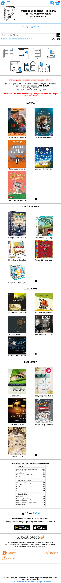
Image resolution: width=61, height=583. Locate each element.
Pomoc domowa (20, 489)
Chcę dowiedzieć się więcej (19, 582)
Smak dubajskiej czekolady (23, 499)
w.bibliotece (12, 544)
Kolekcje (28, 39)
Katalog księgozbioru (30, 27)
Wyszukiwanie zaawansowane (12, 39)
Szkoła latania (20, 473)
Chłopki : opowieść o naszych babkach (26, 483)
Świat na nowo (20, 491)
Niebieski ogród (20, 504)
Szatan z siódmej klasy (22, 500)
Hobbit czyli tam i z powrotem (24, 471)
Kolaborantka (20, 496)
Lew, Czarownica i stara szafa (24, 477)
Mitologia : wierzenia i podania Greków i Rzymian (29, 469)
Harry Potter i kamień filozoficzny (25, 475)
